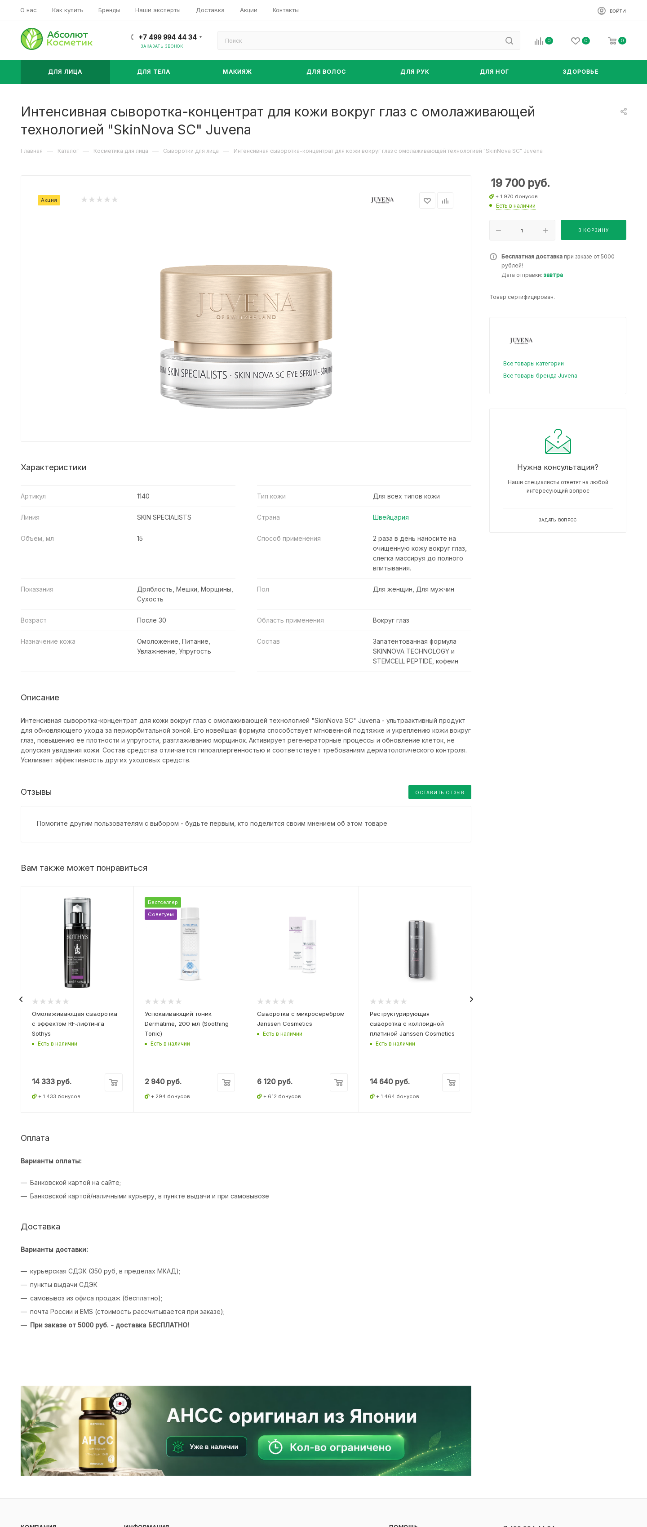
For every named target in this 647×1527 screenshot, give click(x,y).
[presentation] (21, 995)
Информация (146, 1519)
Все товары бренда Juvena (540, 375)
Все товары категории (533, 363)
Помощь (403, 1519)
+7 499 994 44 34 (167, 37)
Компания (38, 1519)
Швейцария (391, 517)
